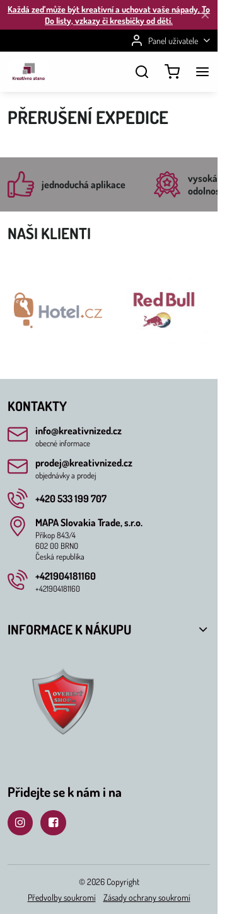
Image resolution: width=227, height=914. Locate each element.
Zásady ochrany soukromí (146, 897)
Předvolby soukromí (62, 897)
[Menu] (202, 71)
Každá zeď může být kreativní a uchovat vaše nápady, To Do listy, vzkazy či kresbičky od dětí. (109, 15)
